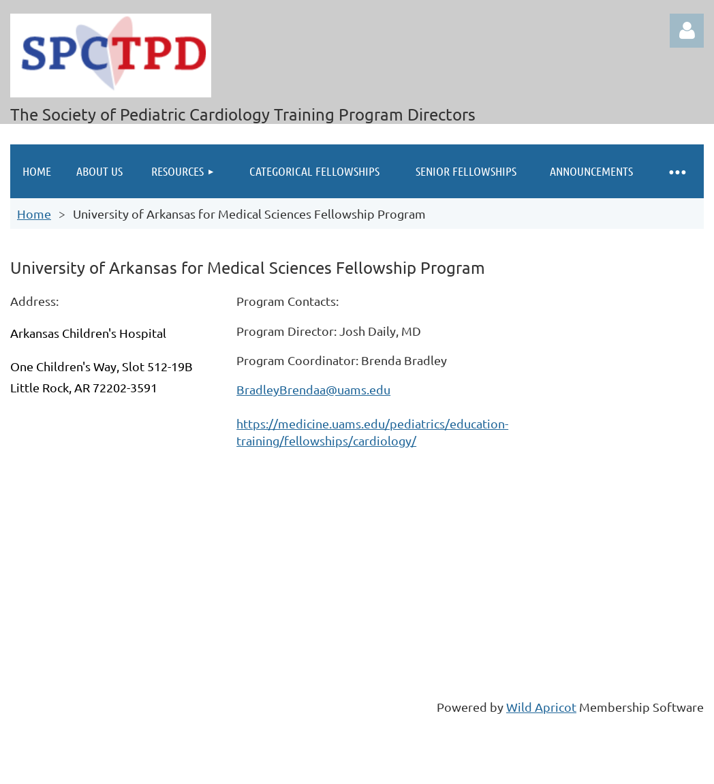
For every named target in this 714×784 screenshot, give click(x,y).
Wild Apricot (541, 707)
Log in (687, 31)
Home (34, 213)
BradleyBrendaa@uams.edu (313, 389)
